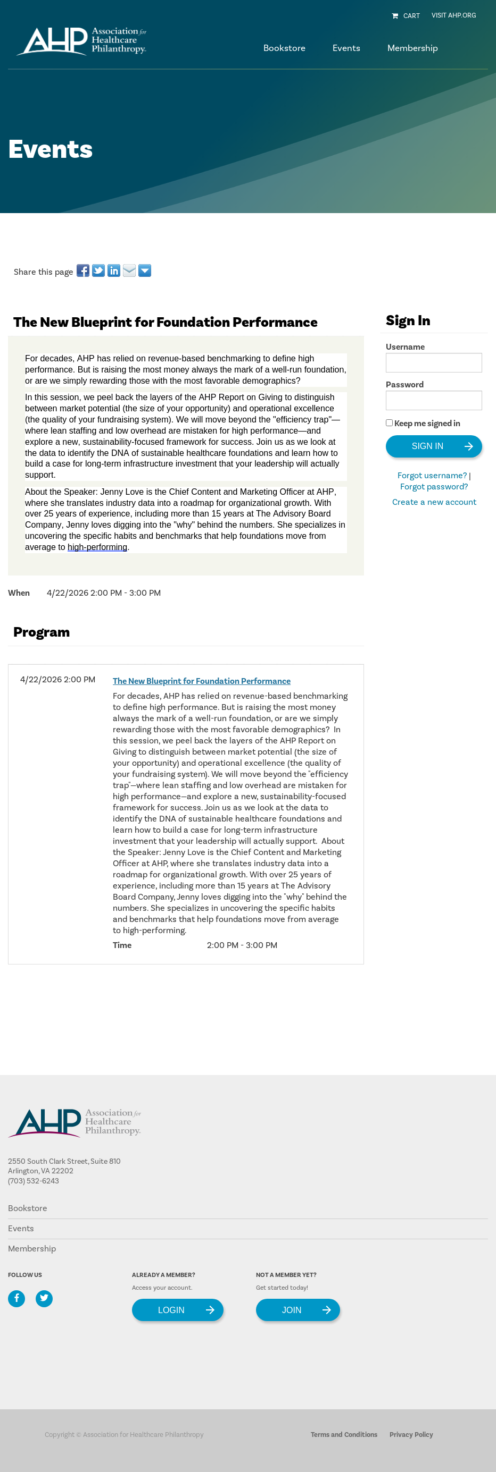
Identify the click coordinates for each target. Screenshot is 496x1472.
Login (171, 1309)
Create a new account (434, 502)
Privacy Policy (411, 1435)
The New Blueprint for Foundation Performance (202, 681)
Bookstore (284, 48)
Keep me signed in (427, 423)
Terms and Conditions (344, 1435)
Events (21, 1228)
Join (291, 1309)
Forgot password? (434, 486)
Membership (32, 1248)
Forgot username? (432, 475)
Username (405, 347)
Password (405, 384)
